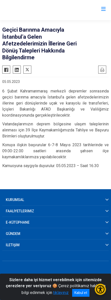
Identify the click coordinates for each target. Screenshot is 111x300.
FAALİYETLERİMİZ (20, 211)
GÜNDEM (13, 234)
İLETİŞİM (13, 245)
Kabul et (80, 293)
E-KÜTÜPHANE (18, 222)
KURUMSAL (15, 200)
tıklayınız (61, 292)
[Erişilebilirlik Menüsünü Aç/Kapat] (100, 289)
